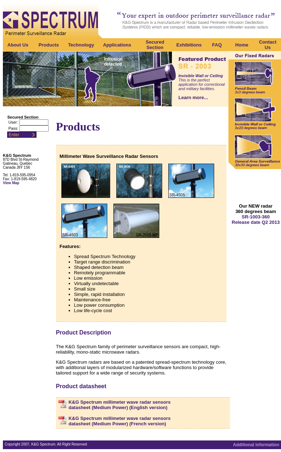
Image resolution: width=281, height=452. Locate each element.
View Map (11, 183)
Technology (81, 45)
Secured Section (155, 44)
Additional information (256, 444)
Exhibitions (189, 45)
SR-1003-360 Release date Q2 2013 (256, 219)
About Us (18, 45)
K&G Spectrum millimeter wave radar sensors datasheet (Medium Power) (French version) (120, 421)
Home (241, 45)
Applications (117, 45)
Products (49, 45)
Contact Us (267, 44)
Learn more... (193, 97)
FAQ (217, 45)
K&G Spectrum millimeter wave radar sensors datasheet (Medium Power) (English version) (120, 404)
